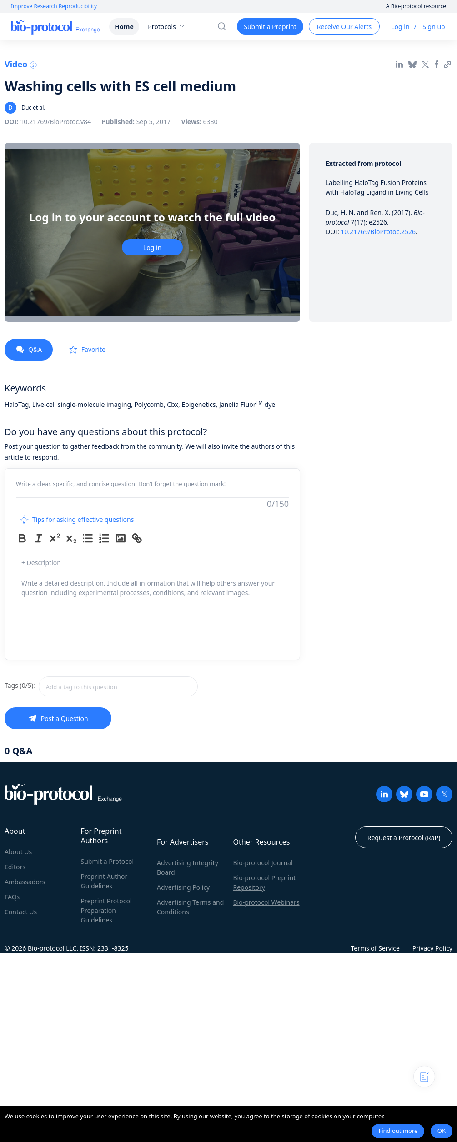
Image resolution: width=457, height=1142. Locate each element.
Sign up (433, 26)
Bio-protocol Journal (263, 862)
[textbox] (118, 686)
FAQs (12, 896)
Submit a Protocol (107, 861)
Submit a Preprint (270, 26)
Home (124, 26)
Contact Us (21, 911)
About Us (18, 851)
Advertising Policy (183, 887)
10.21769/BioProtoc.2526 (378, 231)
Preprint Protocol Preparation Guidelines (106, 910)
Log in (400, 26)
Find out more (397, 1131)
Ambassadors (25, 881)
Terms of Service (375, 948)
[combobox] (118, 686)
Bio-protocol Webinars (266, 902)
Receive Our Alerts (344, 26)
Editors (15, 866)
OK (441, 1131)
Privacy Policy (432, 948)
